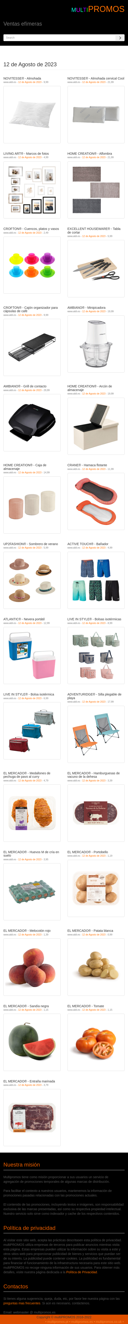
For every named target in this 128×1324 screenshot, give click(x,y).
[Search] (120, 37)
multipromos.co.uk (109, 1322)
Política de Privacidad (81, 1272)
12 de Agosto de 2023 (30, 82)
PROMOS (106, 9)
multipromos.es (82, 1322)
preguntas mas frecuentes (21, 1303)
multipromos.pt (57, 1322)
